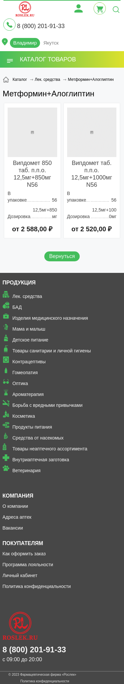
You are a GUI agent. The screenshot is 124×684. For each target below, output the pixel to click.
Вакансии (13, 528)
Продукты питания (32, 427)
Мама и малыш (29, 329)
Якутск (51, 43)
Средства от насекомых (38, 437)
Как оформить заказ (24, 553)
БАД (17, 307)
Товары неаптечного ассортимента (50, 448)
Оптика (20, 383)
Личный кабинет (20, 575)
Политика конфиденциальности (37, 586)
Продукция (19, 282)
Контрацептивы (29, 361)
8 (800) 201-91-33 (40, 26)
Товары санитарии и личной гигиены (52, 350)
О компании (15, 506)
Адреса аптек (17, 517)
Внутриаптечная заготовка (41, 459)
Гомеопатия (25, 372)
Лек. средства (27, 296)
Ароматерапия (28, 394)
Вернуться (62, 256)
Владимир (25, 43)
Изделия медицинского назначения (50, 318)
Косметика (24, 416)
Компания (18, 496)
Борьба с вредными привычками (48, 405)
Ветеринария (27, 470)
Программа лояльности (28, 564)
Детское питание (31, 339)
